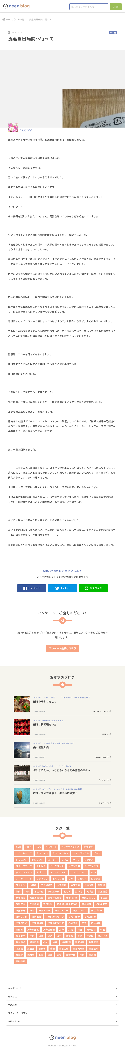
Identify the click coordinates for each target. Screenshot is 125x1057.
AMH (18, 847)
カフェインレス (60, 853)
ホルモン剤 (58, 878)
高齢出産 (59, 720)
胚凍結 (19, 948)
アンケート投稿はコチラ (62, 648)
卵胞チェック (89, 897)
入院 (27, 891)
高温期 (92, 954)
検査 (102, 929)
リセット (82, 878)
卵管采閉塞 (71, 897)
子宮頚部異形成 (56, 923)
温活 (50, 935)
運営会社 (12, 996)
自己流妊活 (85, 697)
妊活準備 (36, 916)
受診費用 (34, 904)
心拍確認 (72, 923)
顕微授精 (78, 789)
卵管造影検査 (55, 897)
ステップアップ (24, 866)
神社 (45, 942)
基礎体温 (47, 904)
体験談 (45, 766)
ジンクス (88, 859)
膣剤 (52, 948)
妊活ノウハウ (56, 697)
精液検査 (79, 942)
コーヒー (52, 859)
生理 (79, 935)
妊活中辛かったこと (45, 701)
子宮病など (21, 923)
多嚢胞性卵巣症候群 (67, 904)
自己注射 (63, 948)
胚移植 (42, 948)
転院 (41, 954)
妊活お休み (44, 910)
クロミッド (37, 859)
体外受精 (46, 720)
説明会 (30, 954)
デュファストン (24, 872)
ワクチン (20, 885)
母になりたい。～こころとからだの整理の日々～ (61, 770)
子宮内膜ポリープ (71, 697)
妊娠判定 (86, 904)
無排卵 (69, 935)
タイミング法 (91, 866)
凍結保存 (38, 891)
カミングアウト (49, 789)
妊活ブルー (97, 910)
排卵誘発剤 (49, 929)
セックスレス (57, 866)
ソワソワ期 (74, 866)
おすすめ (37, 697)
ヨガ (70, 878)
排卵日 (19, 929)
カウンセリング (24, 853)
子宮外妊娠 (90, 916)
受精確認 (20, 904)
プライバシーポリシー (18, 1013)
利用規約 (12, 1004)
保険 (18, 891)
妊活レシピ (21, 916)
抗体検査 (95, 923)
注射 (32, 935)
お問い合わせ (14, 1021)
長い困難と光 (41, 747)
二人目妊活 (47, 743)
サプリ (76, 859)
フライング (42, 878)
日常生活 (91, 929)
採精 (70, 929)
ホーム (7, 19)
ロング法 (95, 878)
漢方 (59, 935)
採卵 (61, 929)
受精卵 (103, 897)
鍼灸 (72, 743)
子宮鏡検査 (37, 923)
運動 (50, 954)
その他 (20, 19)
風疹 (82, 954)
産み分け (102, 935)
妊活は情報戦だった (45, 724)
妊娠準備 (20, 910)
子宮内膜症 (74, 916)
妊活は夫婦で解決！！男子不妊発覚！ (55, 793)
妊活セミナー (61, 910)
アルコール (51, 847)
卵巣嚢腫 (102, 891)
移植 (54, 942)
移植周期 (66, 942)
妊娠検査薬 (101, 904)
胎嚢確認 (93, 942)
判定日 (67, 891)
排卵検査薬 (33, 929)
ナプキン (41, 872)
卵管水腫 (20, 897)
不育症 (33, 885)
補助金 (19, 954)
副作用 (78, 891)
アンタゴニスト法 (70, 847)
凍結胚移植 (53, 891)
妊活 (32, 910)
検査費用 (20, 935)
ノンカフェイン (79, 872)
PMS (38, 847)
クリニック (21, 859)
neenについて (14, 988)
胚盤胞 (30, 948)
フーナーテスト (24, 878)
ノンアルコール (58, 872)
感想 (53, 720)
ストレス (46, 697)
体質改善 (88, 885)
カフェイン (42, 853)
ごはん (65, 859)
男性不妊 (65, 743)
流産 (41, 935)
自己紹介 (93, 948)
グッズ (96, 853)
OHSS (28, 847)
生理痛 (90, 935)
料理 (79, 929)
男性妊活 (34, 942)
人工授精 (57, 743)
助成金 (90, 891)
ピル (93, 872)
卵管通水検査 (36, 897)
